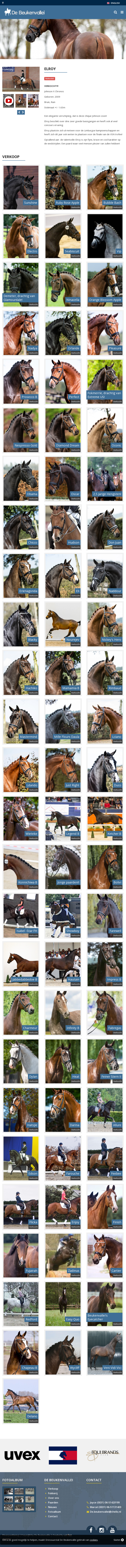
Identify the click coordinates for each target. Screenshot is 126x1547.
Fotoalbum (52, 1511)
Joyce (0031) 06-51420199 (103, 1502)
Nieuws (50, 1507)
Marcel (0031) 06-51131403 (103, 1507)
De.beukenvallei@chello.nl (103, 1511)
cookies (94, 1539)
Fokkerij (51, 1493)
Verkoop (51, 1488)
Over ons (51, 1498)
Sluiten (119, 1539)
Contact (51, 1516)
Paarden (51, 1502)
